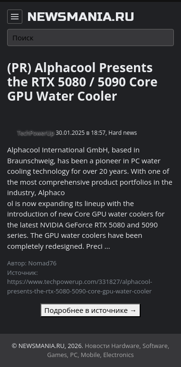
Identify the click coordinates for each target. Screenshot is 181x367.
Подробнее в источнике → (90, 310)
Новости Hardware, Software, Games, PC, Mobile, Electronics (108, 350)
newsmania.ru (80, 17)
